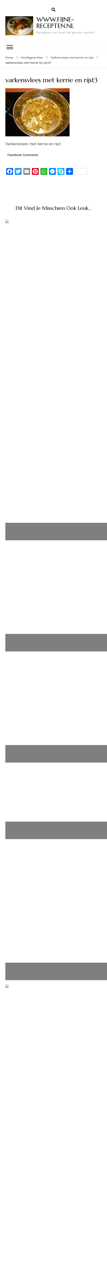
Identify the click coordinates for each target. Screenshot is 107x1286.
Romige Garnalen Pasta (30, 894)
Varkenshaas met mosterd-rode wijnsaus (53, 564)
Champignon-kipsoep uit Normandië (53, 696)
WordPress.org (23, 989)
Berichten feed (23, 970)
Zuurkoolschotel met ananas (54, 773)
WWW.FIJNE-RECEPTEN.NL (55, 22)
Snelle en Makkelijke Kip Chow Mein (41, 855)
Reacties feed (21, 980)
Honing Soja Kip (53, 387)
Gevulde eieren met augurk (34, 874)
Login (14, 960)
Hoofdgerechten (32, 58)
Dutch (14, 798)
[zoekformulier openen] (53, 10)
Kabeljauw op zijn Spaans (53, 283)
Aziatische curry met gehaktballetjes (53, 492)
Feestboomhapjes (25, 884)
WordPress (78, 1278)
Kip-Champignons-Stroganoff (35, 865)
